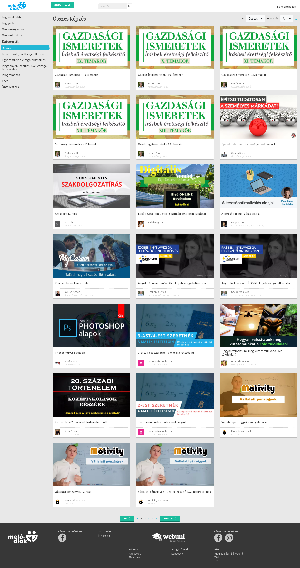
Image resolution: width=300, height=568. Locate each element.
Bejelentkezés (286, 6)
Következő (170, 518)
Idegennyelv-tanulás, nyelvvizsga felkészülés (24, 67)
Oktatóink (134, 557)
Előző (127, 518)
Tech (5, 81)
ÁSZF (217, 557)
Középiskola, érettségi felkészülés (24, 54)
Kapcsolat (135, 553)
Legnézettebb (11, 17)
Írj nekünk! (104, 535)
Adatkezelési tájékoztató (228, 553)
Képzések (62, 5)
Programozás (11, 75)
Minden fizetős (12, 35)
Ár (287, 18)
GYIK (216, 560)
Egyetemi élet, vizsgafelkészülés (24, 60)
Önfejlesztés (10, 87)
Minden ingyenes (13, 29)
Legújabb (8, 23)
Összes (6, 48)
